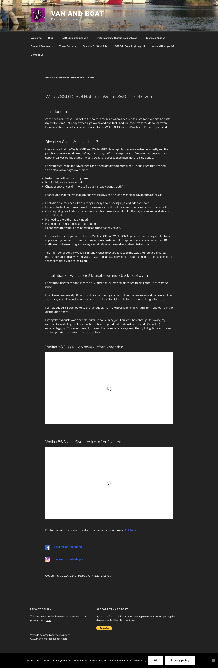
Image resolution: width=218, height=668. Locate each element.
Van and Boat (77, 13)
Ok (156, 660)
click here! (130, 530)
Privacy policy (179, 660)
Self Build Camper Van (76, 37)
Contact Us (37, 54)
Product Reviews (42, 46)
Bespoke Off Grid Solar (95, 46)
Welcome (36, 37)
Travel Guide (68, 46)
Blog (52, 37)
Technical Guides (157, 37)
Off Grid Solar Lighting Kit (130, 46)
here (48, 620)
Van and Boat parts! (163, 46)
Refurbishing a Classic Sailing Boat (118, 37)
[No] (213, 660)
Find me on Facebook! (68, 546)
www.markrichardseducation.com (49, 638)
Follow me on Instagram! (70, 559)
